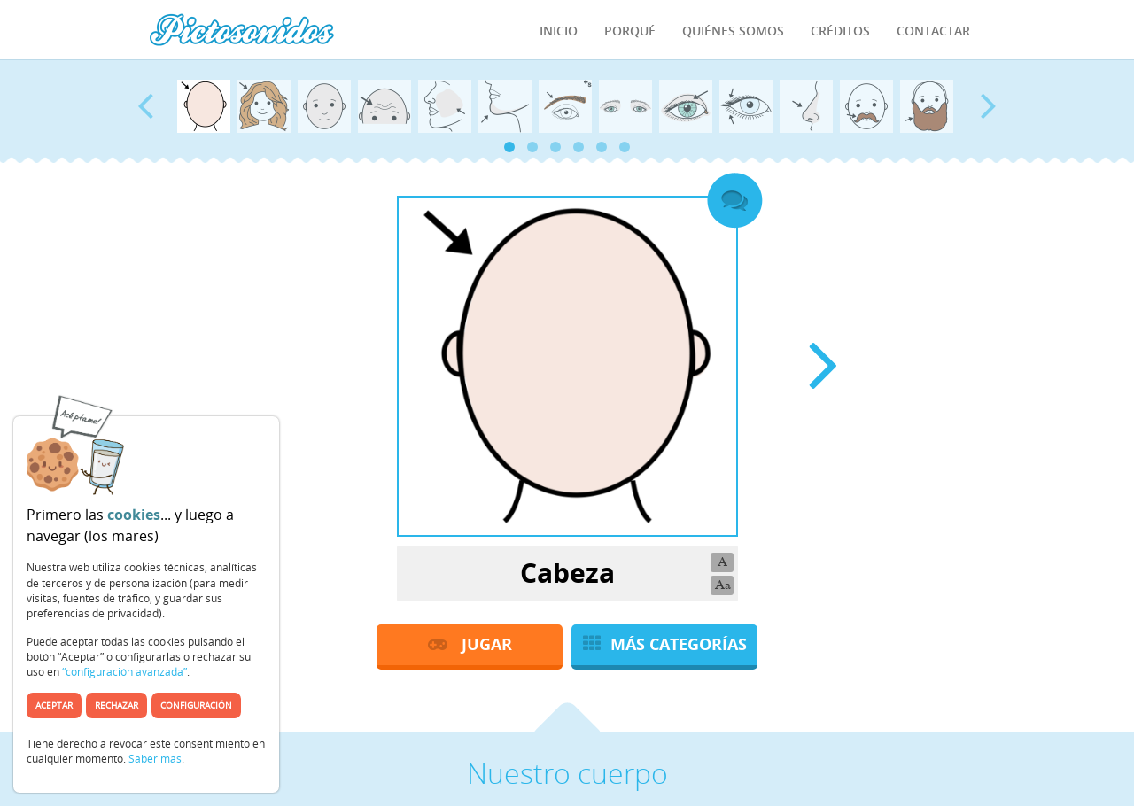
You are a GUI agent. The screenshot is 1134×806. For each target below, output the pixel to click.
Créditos (840, 30)
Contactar (933, 30)
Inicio (559, 30)
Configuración (196, 705)
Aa (723, 585)
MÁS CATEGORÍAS (665, 644)
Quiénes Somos (733, 30)
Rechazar (116, 705)
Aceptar (54, 705)
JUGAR (470, 644)
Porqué (630, 30)
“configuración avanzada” (124, 671)
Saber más (155, 758)
